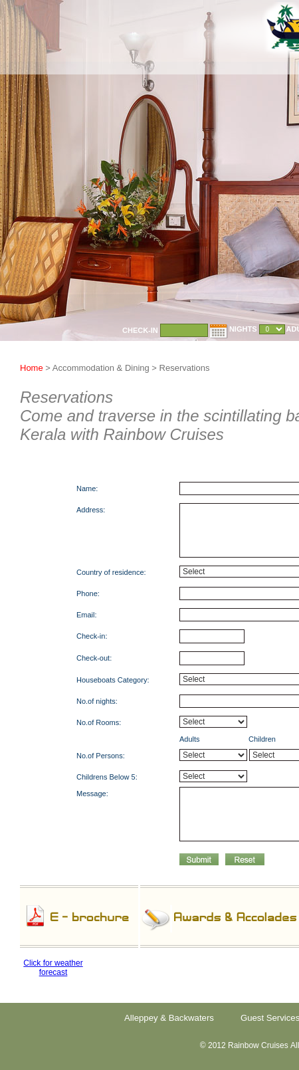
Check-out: (94, 658)
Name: (87, 488)
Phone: (88, 593)
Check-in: (91, 636)
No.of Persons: (100, 756)
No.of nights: (97, 701)
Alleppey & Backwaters (169, 1018)
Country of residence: (111, 572)
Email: (86, 615)
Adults (189, 739)
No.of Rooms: (98, 722)
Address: (90, 510)
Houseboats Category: (112, 680)
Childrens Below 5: (107, 777)
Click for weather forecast (52, 967)
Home (32, 368)
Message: (92, 794)
